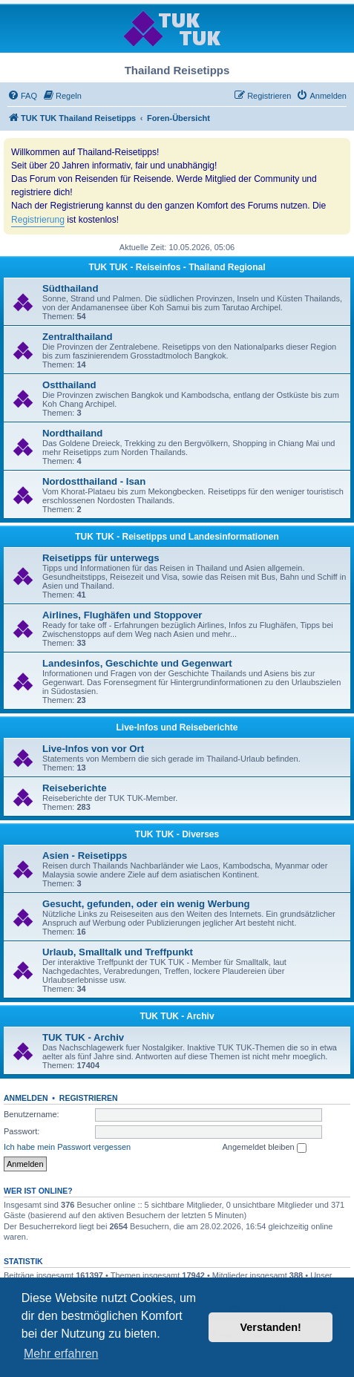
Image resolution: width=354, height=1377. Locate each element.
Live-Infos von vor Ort (93, 748)
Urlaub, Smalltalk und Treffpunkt (117, 952)
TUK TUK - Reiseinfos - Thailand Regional (176, 267)
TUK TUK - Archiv (177, 1016)
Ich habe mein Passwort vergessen (67, 1146)
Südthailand (70, 288)
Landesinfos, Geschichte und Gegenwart (137, 663)
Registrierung (38, 220)
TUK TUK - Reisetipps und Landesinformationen (177, 536)
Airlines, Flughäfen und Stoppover (122, 615)
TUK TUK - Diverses (177, 834)
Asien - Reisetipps (84, 855)
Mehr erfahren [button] (61, 1353)
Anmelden (26, 1097)
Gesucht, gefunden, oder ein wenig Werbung (146, 903)
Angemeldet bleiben (264, 1147)
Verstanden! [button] (270, 1327)
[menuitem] (22, 96)
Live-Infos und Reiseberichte (176, 727)
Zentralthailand (77, 336)
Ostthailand (69, 384)
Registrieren (88, 1097)
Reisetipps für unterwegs (101, 557)
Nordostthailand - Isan (93, 481)
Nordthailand (72, 433)
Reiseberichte (74, 788)
